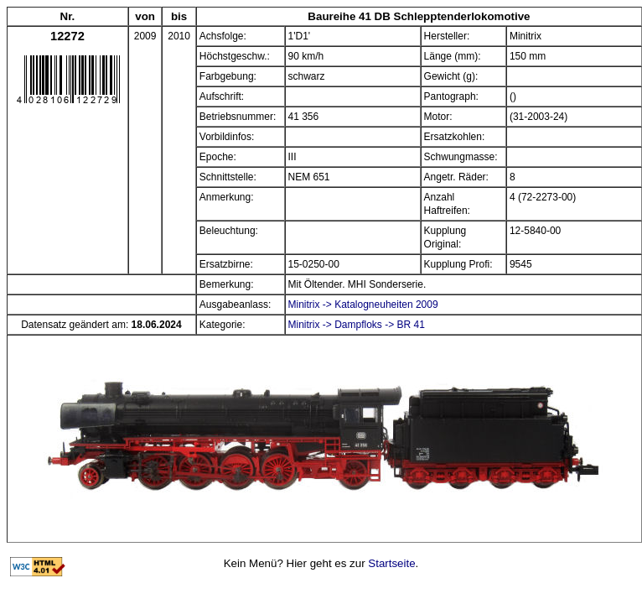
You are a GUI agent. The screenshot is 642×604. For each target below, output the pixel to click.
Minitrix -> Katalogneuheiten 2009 (363, 304)
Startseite (391, 563)
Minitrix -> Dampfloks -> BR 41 (356, 325)
